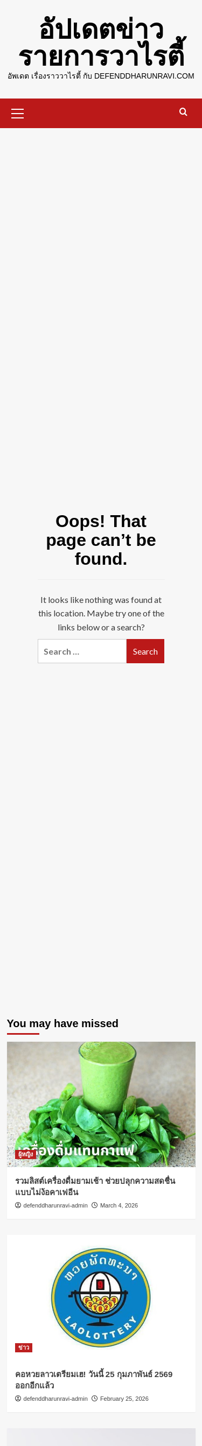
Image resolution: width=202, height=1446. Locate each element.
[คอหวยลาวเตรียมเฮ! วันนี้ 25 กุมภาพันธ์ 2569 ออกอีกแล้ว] (101, 1297)
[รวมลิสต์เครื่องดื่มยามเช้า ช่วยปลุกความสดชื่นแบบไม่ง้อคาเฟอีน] (101, 1104)
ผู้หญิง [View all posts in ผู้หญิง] (25, 1154)
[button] (18, 112)
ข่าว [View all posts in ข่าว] (23, 1347)
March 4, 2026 (119, 1205)
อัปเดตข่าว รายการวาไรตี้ (101, 43)
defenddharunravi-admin (56, 1205)
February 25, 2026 (124, 1398)
